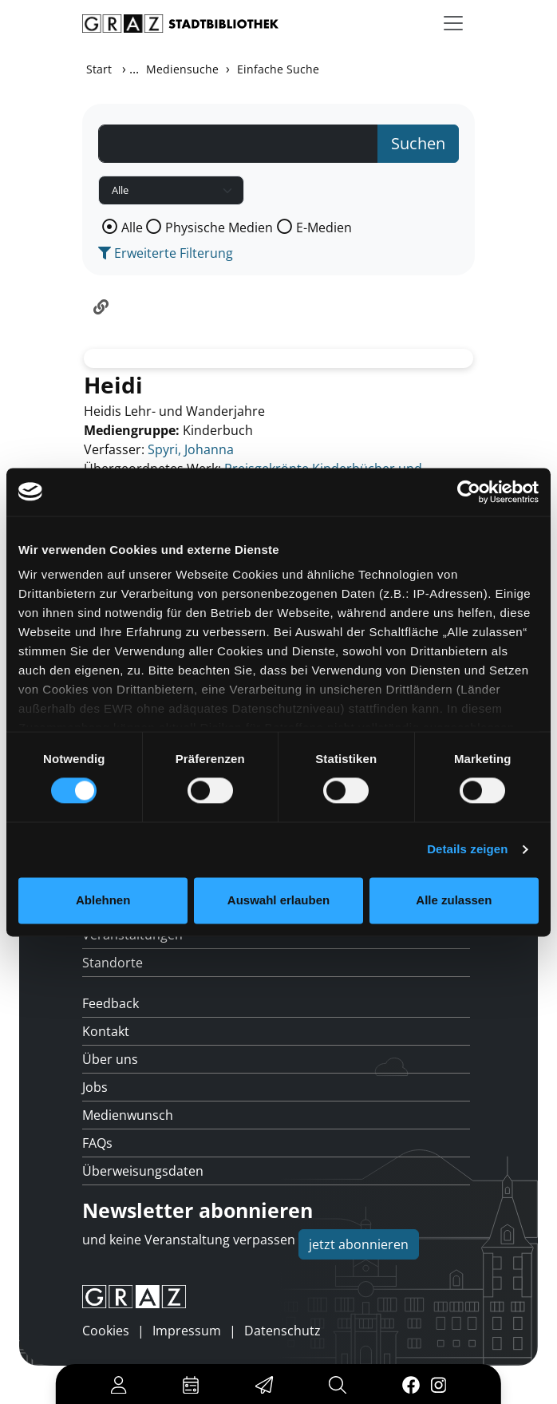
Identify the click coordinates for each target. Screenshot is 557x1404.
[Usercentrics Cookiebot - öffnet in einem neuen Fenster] (469, 492)
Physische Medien (219, 227)
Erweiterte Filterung (165, 253)
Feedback (110, 1003)
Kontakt (105, 1031)
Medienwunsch (127, 1115)
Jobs (95, 1087)
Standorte (112, 962)
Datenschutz (282, 1330)
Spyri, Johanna (191, 449)
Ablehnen (103, 900)
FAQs (97, 1143)
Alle (132, 227)
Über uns (110, 1059)
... (134, 68)
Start (99, 69)
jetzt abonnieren (359, 1244)
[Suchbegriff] (238, 144)
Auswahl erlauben (278, 900)
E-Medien (324, 227)
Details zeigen (467, 849)
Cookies (105, 1330)
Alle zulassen (454, 900)
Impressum (186, 1330)
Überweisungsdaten (142, 1171)
